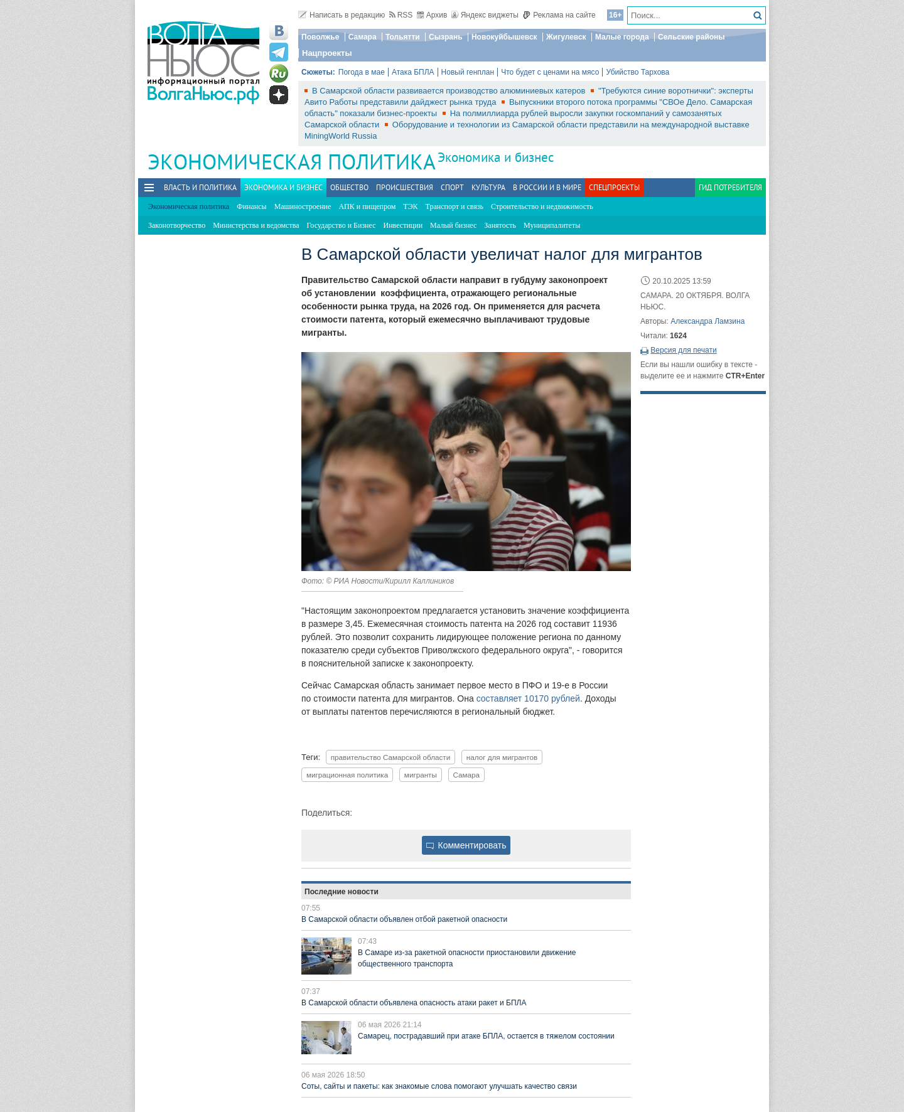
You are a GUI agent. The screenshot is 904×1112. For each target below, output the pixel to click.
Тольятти (402, 37)
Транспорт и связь (454, 206)
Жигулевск (566, 37)
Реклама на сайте (559, 15)
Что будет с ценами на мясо (550, 72)
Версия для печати (683, 350)
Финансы (251, 206)
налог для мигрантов (501, 757)
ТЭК (410, 206)
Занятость (500, 225)
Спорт (452, 187)
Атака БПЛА (413, 72)
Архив (432, 15)
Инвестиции (403, 225)
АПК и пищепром (367, 206)
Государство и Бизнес (340, 225)
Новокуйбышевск (504, 37)
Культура (488, 187)
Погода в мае (361, 72)
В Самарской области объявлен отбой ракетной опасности (404, 919)
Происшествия (404, 187)
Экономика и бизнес (496, 157)
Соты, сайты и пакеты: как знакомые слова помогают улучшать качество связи (439, 1086)
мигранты (420, 775)
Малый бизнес (453, 225)
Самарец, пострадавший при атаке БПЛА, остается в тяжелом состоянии (486, 1036)
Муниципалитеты (552, 225)
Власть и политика (200, 187)
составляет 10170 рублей (528, 698)
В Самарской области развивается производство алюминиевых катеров (450, 90)
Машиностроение (302, 206)
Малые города (622, 37)
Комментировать (466, 845)
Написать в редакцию (341, 15)
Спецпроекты (614, 187)
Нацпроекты (327, 53)
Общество (349, 187)
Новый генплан (468, 72)
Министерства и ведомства (256, 225)
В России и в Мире (547, 187)
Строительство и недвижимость (542, 206)
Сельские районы (691, 37)
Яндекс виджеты (485, 15)
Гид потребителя (730, 187)
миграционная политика (347, 775)
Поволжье (320, 37)
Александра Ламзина (707, 321)
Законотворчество (176, 225)
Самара (362, 37)
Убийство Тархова (637, 72)
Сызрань (446, 37)
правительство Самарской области (391, 757)
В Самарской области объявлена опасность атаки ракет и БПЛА (414, 1002)
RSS (401, 15)
